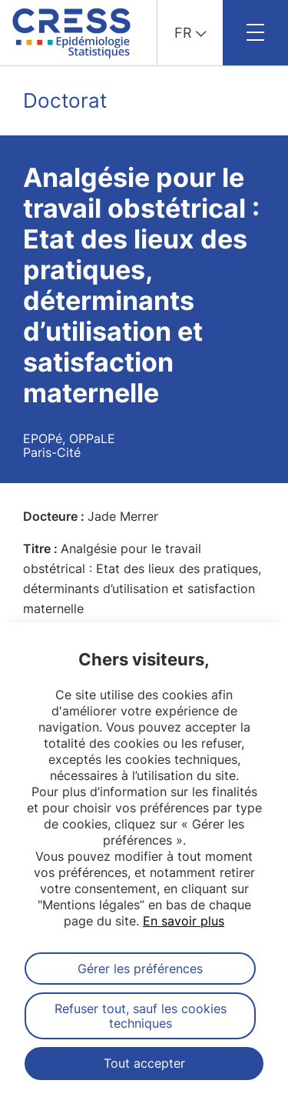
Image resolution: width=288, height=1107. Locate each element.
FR (183, 33)
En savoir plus (183, 921)
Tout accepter (144, 1063)
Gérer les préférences (140, 968)
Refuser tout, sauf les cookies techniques (141, 1015)
